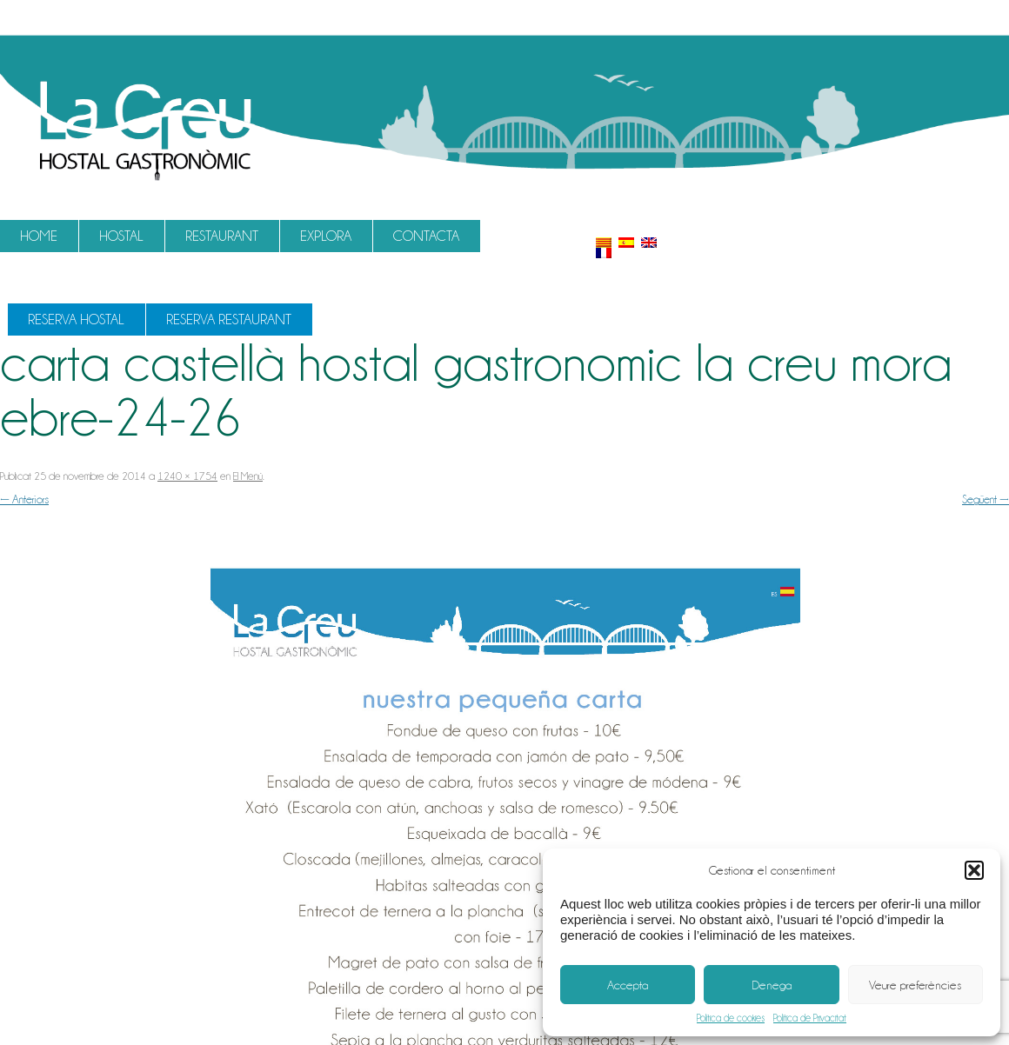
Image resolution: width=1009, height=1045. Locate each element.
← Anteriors (24, 499)
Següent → (985, 499)
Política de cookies (731, 1018)
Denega (772, 985)
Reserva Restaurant (228, 319)
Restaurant (221, 236)
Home (38, 236)
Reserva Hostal (76, 319)
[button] (974, 870)
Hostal (121, 236)
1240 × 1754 (187, 476)
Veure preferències (915, 985)
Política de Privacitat (809, 1018)
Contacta (426, 236)
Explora (325, 236)
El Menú (248, 476)
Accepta (627, 985)
